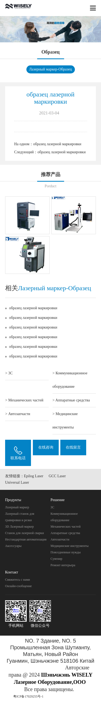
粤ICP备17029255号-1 (28, 696)
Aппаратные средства (65, 533)
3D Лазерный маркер (19, 526)
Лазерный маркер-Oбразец (50, 69)
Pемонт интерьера (63, 565)
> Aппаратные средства (71, 400)
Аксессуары (13, 546)
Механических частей (66, 526)
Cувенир (56, 559)
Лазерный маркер (17, 507)
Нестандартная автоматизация (26, 539)
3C (52, 507)
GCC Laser (57, 476)
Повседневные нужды (66, 552)
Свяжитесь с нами (17, 579)
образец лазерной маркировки (57, 144)
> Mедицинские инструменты (65, 420)
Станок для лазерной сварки (24, 533)
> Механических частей (24, 400)
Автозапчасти (60, 539)
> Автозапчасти (17, 414)
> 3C (9, 373)
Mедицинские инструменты (70, 546)
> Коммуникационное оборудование (70, 380)
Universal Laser (17, 482)
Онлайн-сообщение (18, 586)
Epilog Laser (33, 476)
